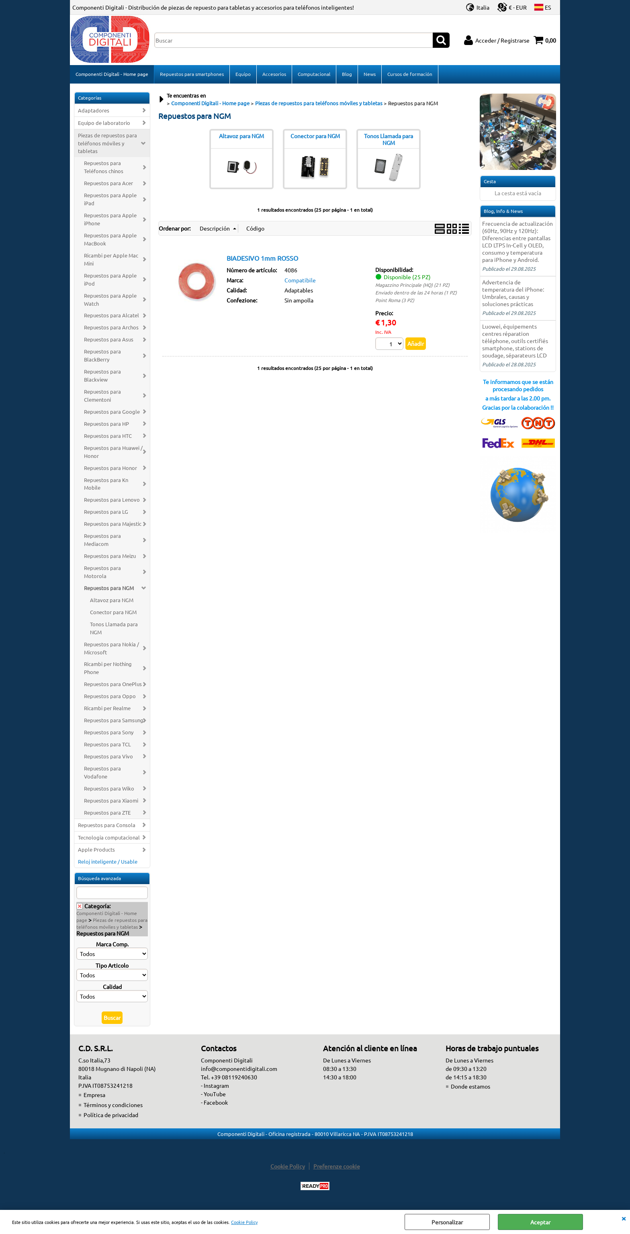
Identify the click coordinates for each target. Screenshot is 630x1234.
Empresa (94, 1094)
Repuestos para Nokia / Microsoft (111, 648)
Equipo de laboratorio (104, 122)
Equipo (243, 74)
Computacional (314, 74)
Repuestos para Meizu (110, 555)
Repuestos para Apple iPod (110, 279)
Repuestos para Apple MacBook (110, 239)
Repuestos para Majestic (112, 523)
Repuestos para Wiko (109, 788)
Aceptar (540, 1222)
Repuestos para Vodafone (102, 772)
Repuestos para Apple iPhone (110, 219)
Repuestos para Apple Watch (110, 299)
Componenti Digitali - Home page (112, 74)
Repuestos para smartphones (192, 74)
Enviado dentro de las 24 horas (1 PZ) (416, 292)
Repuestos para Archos (111, 327)
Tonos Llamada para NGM (114, 628)
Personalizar (447, 1222)
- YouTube (213, 1093)
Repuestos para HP (106, 423)
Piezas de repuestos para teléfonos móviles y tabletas (107, 143)
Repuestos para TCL (107, 744)
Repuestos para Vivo (108, 756)
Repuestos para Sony (108, 732)
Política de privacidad (111, 1114)
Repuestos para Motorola (102, 571)
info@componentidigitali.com (239, 1068)
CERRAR (623, 1218)
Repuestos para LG (106, 511)
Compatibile (300, 280)
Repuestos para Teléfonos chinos (103, 166)
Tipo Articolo (112, 965)
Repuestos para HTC (108, 435)
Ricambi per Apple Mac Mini (111, 259)
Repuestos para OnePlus (113, 683)
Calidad (112, 986)
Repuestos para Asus (108, 339)
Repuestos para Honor (110, 467)
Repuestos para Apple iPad (110, 199)
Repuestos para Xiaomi (111, 800)
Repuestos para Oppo (110, 696)
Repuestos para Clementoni (102, 395)
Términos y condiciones (113, 1104)
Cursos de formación (409, 74)
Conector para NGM (113, 612)
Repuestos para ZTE (107, 812)
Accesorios (274, 74)
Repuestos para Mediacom (102, 539)
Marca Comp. (112, 944)
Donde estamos (470, 1086)
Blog (347, 74)
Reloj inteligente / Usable (107, 861)
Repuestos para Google (112, 411)
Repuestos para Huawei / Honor (113, 451)
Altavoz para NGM (111, 600)
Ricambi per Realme (107, 708)
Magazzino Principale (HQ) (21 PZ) (412, 285)
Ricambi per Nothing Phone (108, 667)
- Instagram (215, 1085)
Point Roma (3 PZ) (394, 300)
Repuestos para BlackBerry (102, 355)
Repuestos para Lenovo (112, 499)
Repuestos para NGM (109, 587)
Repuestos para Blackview (102, 375)
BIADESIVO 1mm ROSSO (262, 258)
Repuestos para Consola (106, 824)
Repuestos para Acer (108, 183)
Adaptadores (93, 110)
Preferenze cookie (336, 1166)
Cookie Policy (244, 1222)
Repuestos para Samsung (113, 720)
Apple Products (96, 849)
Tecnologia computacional (109, 837)
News (370, 74)
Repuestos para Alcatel (111, 315)
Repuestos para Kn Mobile (106, 483)
